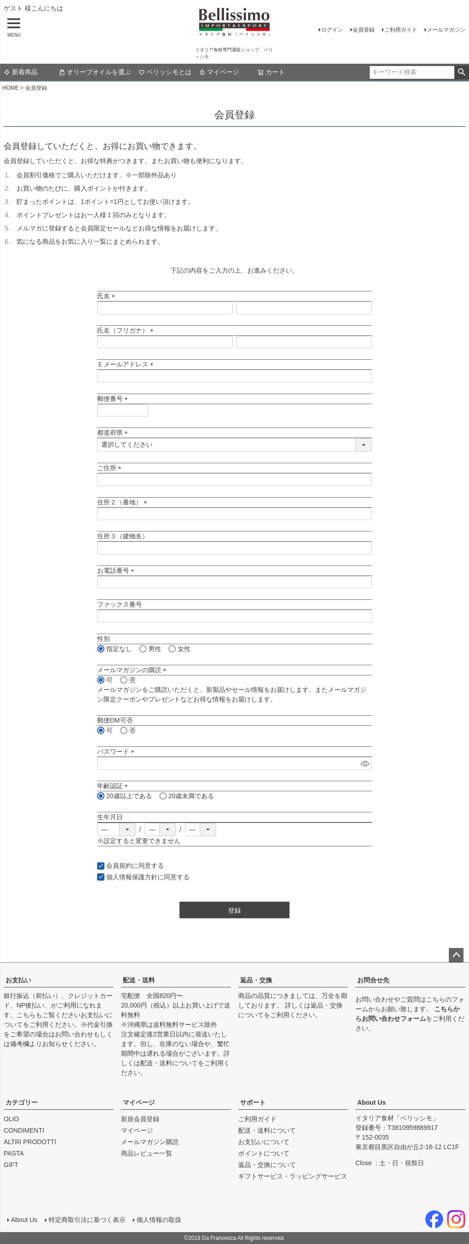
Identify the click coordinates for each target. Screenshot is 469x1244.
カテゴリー (21, 1102)
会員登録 (364, 30)
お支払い (18, 980)
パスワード (117, 751)
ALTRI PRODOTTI (30, 1141)
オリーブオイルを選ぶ (95, 72)
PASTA (14, 1153)
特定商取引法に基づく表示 (87, 1219)
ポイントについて (263, 1153)
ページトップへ (456, 955)
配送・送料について (169, 1063)
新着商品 (21, 72)
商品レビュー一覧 (146, 1153)
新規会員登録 (140, 1119)
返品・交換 (256, 980)
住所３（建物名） (122, 536)
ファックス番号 (119, 604)
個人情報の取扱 (158, 1219)
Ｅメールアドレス (127, 364)
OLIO (11, 1119)
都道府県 (114, 432)
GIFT (11, 1164)
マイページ (219, 72)
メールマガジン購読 (150, 1141)
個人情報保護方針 (132, 877)
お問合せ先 (373, 980)
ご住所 (111, 467)
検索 (461, 72)
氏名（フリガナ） (127, 330)
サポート (253, 1102)
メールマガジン (446, 30)
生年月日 (110, 817)
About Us (371, 1102)
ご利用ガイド (400, 30)
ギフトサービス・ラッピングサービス (292, 1176)
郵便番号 (114, 398)
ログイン (332, 30)
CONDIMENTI (24, 1130)
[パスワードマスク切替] (364, 763)
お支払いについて (263, 1141)
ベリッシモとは (164, 72)
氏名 (107, 296)
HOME (10, 88)
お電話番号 (117, 570)
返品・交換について (267, 1164)
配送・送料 (139, 980)
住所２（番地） (123, 502)
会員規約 (119, 865)
